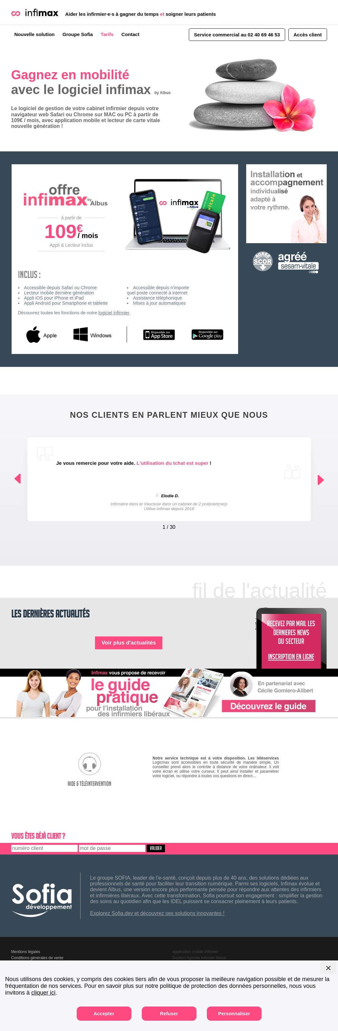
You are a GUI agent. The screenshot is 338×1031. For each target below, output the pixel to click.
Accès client (308, 34)
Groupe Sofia (78, 34)
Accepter (103, 1013)
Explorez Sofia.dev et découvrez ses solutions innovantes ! (157, 913)
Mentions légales (25, 952)
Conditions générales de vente (37, 958)
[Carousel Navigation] (169, 525)
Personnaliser (234, 1013)
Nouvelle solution (34, 34)
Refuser (169, 1013)
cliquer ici (43, 992)
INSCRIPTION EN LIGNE (291, 658)
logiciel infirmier (113, 312)
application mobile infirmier (195, 952)
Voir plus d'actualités (128, 643)
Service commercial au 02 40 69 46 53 (237, 34)
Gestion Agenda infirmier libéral (199, 958)
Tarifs (107, 34)
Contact (130, 34)
